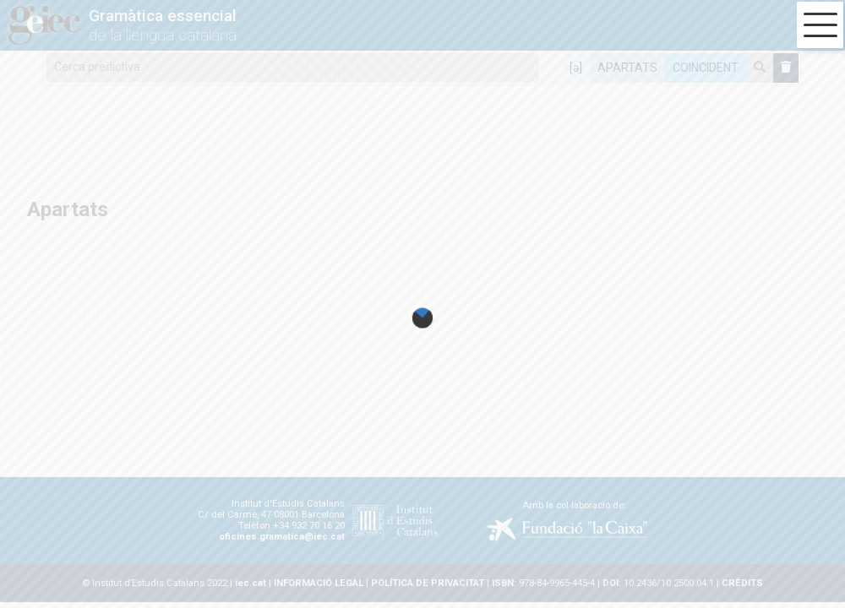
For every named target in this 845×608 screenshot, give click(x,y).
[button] (820, 25)
